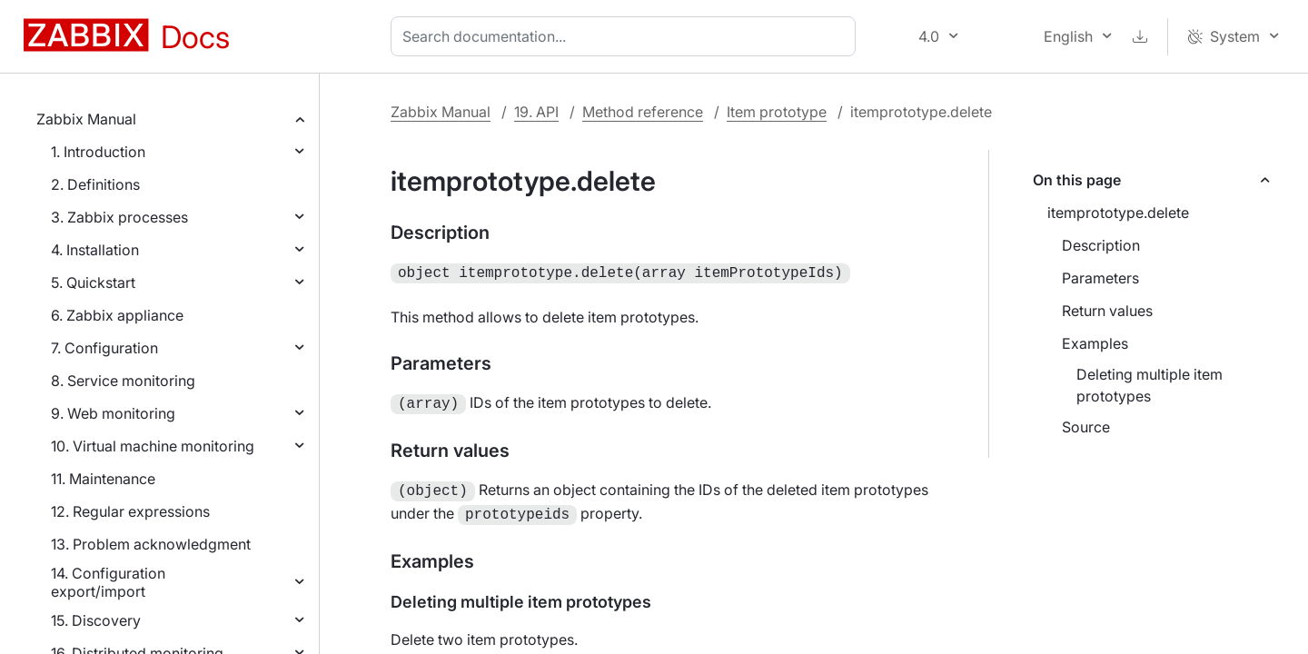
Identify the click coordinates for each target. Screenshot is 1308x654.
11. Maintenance (103, 479)
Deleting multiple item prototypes (1149, 385)
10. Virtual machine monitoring (152, 446)
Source (1086, 427)
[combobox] (627, 36)
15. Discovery (96, 620)
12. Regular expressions (130, 511)
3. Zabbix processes (119, 217)
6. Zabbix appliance (117, 315)
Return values (1107, 311)
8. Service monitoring (123, 381)
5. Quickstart (93, 282)
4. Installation (95, 250)
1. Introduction (98, 152)
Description (1101, 245)
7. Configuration (104, 348)
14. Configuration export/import (108, 582)
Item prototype (777, 112)
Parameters (1100, 278)
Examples (1095, 343)
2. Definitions (95, 184)
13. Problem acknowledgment (151, 544)
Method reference (642, 112)
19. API (536, 112)
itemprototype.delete (1118, 212)
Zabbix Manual (86, 119)
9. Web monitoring (113, 413)
